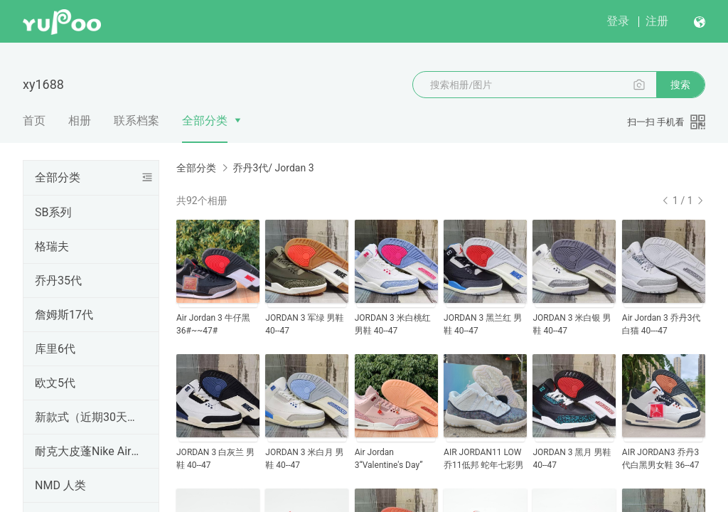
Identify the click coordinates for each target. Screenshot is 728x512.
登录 (617, 21)
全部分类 (205, 120)
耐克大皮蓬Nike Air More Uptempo (88, 451)
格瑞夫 (52, 246)
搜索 (680, 84)
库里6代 (55, 349)
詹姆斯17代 (64, 314)
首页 (34, 120)
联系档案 (136, 120)
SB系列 (53, 212)
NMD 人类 (60, 485)
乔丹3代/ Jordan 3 (273, 168)
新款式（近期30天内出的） (88, 417)
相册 (79, 120)
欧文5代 (55, 383)
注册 (657, 21)
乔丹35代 (58, 280)
